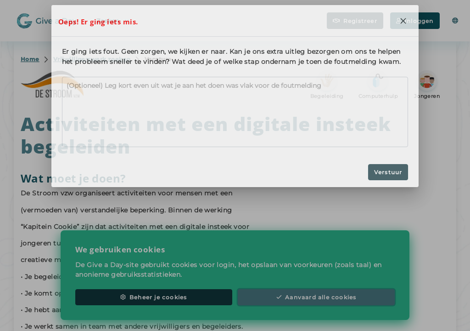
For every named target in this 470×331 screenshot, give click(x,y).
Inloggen (415, 20)
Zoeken (112, 20)
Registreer (355, 20)
